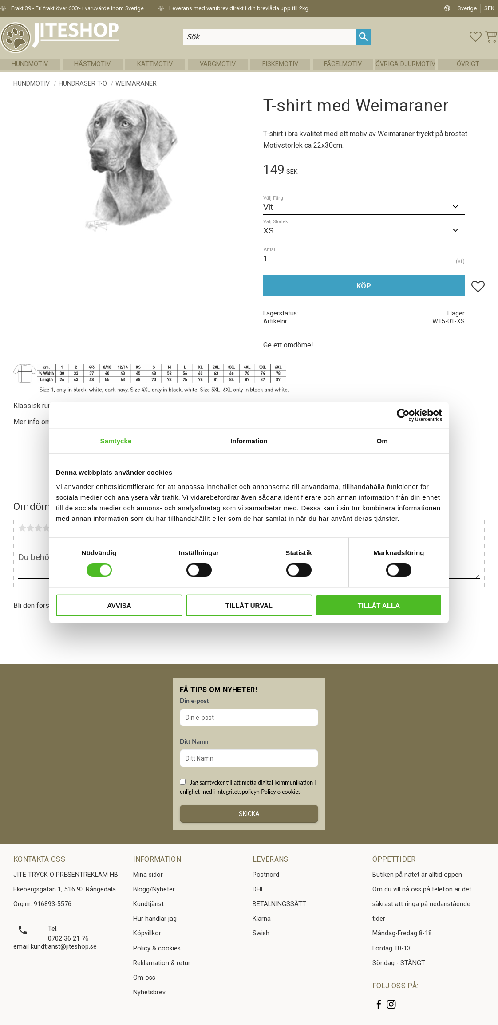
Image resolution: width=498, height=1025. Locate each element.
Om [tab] (381, 441)
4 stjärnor (46, 528)
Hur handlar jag (155, 918)
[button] (476, 37)
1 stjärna (22, 528)
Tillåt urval (249, 605)
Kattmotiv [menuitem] (155, 64)
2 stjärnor (30, 528)
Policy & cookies (157, 948)
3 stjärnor (38, 528)
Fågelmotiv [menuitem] (343, 64)
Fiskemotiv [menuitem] (280, 64)
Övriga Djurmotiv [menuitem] (405, 64)
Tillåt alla (379, 605)
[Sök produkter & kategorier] (269, 36)
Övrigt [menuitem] (468, 64)
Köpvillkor (147, 933)
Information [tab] (249, 441)
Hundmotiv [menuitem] (30, 64)
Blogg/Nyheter (154, 889)
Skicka (249, 813)
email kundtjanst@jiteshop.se (55, 946)
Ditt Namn (194, 741)
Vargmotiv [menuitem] (218, 64)
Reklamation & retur (161, 963)
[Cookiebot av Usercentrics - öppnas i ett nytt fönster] (403, 415)
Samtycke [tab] (116, 441)
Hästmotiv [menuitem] (92, 64)
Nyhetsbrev (149, 992)
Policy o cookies (280, 791)
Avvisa (119, 605)
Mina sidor (148, 875)
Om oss (144, 978)
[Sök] (363, 36)
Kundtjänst (148, 904)
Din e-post (194, 700)
